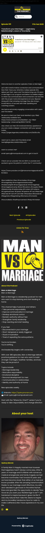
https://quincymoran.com (22, 392)
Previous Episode (24, 219)
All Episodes (31, 215)
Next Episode (15, 215)
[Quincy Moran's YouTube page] (8, 509)
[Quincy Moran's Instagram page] (3, 509)
